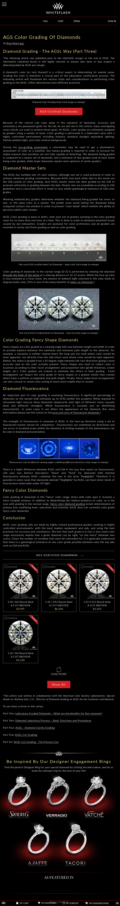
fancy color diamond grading (67, 503)
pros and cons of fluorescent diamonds (76, 412)
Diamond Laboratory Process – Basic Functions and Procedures (53, 720)
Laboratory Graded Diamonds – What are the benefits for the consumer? (59, 713)
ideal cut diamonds (81, 281)
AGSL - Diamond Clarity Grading (35, 727)
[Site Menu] (4, 3)
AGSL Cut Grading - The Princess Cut (36, 741)
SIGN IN (112, 21)
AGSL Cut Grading (26, 734)
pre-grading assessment (33, 147)
